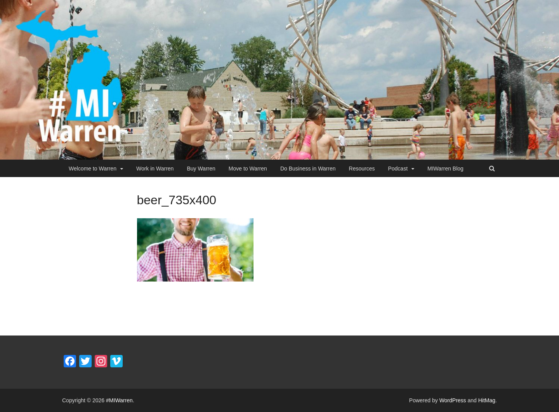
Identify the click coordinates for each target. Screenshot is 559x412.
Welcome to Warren (92, 168)
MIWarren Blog (445, 168)
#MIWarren (119, 400)
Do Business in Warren (308, 168)
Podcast (398, 168)
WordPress (452, 400)
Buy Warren (201, 168)
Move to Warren (248, 168)
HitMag (486, 400)
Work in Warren (155, 168)
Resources (362, 168)
